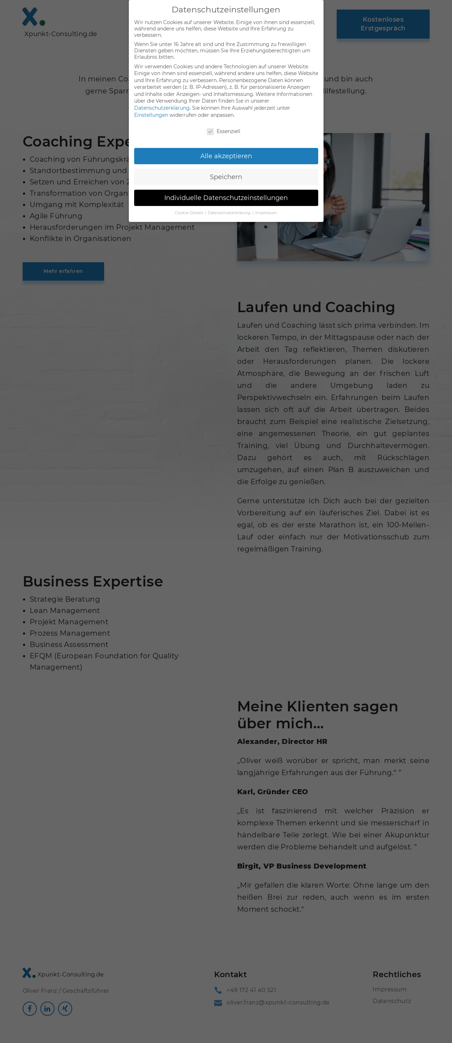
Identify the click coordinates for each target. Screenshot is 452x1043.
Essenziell (223, 127)
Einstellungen (151, 110)
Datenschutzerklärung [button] (230, 208)
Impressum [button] (266, 208)
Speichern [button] (226, 172)
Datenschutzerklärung (162, 103)
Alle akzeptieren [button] (226, 151)
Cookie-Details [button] (189, 208)
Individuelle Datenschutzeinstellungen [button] (226, 193)
